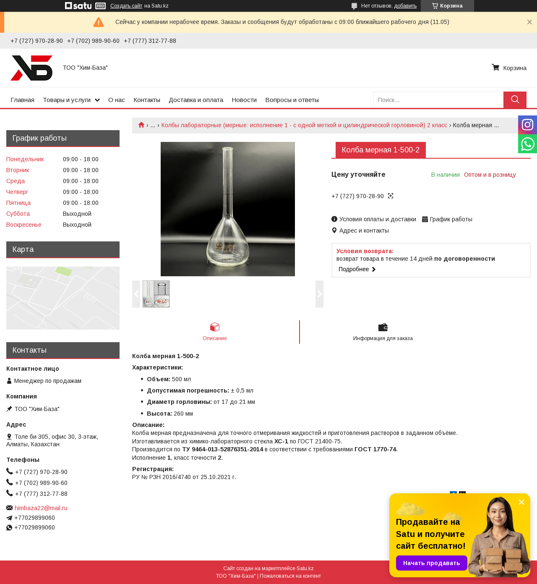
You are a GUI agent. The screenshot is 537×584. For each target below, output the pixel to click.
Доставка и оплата (196, 99)
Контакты (146, 99)
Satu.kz (305, 568)
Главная (22, 99)
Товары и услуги (67, 99)
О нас (116, 99)
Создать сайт (126, 6)
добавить (405, 6)
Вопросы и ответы (292, 99)
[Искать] (515, 100)
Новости (244, 99)
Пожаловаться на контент (290, 576)
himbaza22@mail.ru (41, 508)
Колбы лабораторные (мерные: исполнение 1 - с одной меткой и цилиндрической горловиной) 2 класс (304, 125)
